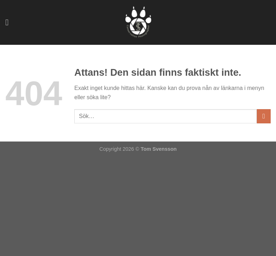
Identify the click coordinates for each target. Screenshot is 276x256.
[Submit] (264, 116)
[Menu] (9, 22)
